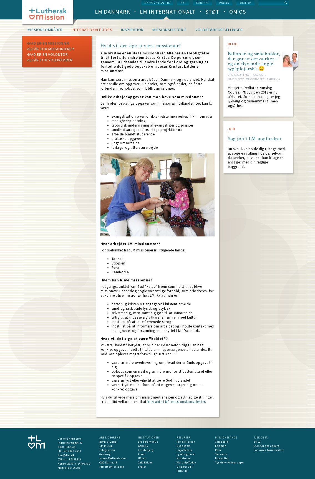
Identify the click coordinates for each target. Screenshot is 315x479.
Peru (218, 450)
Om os (237, 11)
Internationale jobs (92, 29)
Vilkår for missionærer (50, 48)
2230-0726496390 (78, 463)
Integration (107, 450)
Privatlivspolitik (157, 2)
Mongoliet (222, 458)
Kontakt (202, 2)
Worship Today (186, 462)
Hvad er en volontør (47, 54)
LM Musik (105, 446)
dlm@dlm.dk (66, 455)
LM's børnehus (148, 441)
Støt (212, 11)
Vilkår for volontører (50, 59)
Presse (224, 2)
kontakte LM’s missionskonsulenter (176, 401)
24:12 (257, 441)
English (245, 2)
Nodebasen (184, 458)
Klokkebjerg (145, 450)
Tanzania (221, 454)
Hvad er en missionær (48, 43)
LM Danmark (112, 11)
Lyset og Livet (186, 454)
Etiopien (220, 446)
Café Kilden (145, 462)
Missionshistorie (169, 29)
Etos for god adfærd (266, 446)
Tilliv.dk (182, 471)
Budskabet (184, 446)
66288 (76, 468)
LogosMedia (184, 450)
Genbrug (105, 454)
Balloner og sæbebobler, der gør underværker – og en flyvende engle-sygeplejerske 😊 (254, 61)
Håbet (142, 458)
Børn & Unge (107, 441)
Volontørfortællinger (219, 29)
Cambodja (221, 441)
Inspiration (132, 29)
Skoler (142, 466)
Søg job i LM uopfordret (255, 138)
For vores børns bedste (269, 450)
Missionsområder (45, 29)
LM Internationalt (168, 11)
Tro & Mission (186, 441)
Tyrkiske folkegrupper (229, 462)
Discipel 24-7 (185, 466)
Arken (141, 454)
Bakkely (143, 446)
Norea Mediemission (113, 458)
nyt (183, 2)
